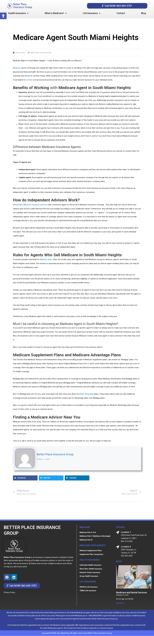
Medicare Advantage (85, 394)
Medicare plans (46, 259)
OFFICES (120, 527)
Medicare (16, 68)
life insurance (88, 582)
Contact (121, 13)
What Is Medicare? (56, 13)
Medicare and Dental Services (131, 592)
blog (119, 561)
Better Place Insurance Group (55, 454)
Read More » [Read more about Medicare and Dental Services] (120, 603)
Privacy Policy (9, 592)
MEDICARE (85, 527)
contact (29, 80)
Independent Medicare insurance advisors (30, 204)
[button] (3, 16)
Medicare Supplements (93, 545)
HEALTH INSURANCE (90, 560)
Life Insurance (91, 13)
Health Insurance (18, 13)
